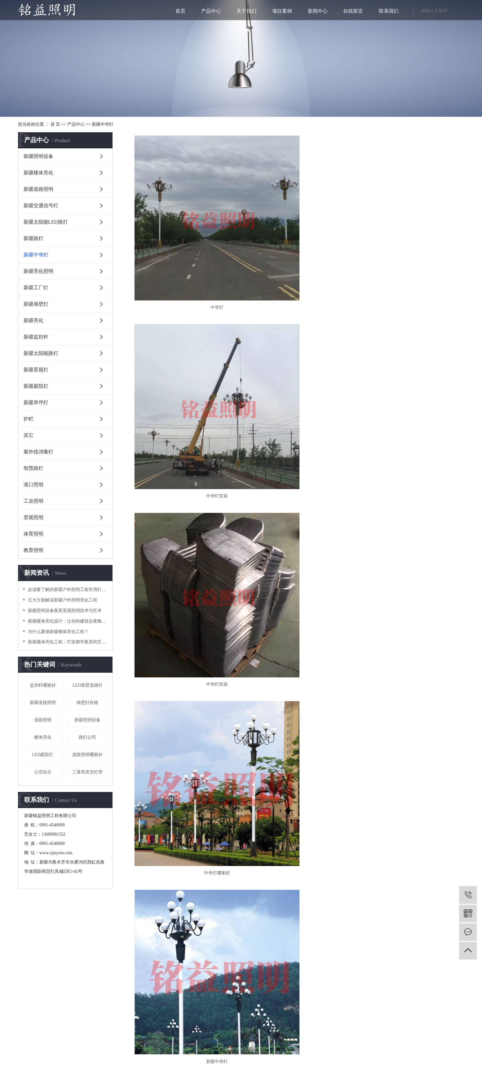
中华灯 (183, 240)
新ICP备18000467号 (155, 970)
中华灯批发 (183, 482)
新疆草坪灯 (36, 402)
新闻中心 (318, 11)
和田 (296, 1062)
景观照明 (33, 517)
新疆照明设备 (38, 156)
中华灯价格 (297, 482)
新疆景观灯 (36, 369)
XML (263, 1050)
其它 (28, 435)
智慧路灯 (33, 468)
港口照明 (33, 484)
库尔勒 (237, 1062)
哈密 (255, 1062)
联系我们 (389, 11)
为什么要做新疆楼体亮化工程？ (58, 631)
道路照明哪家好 (87, 754)
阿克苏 (278, 1062)
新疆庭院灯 (36, 386)
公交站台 (42, 772)
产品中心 (211, 11)
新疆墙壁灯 (36, 304)
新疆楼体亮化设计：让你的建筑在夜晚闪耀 (67, 621)
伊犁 (247, 1062)
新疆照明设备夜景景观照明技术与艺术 (64, 610)
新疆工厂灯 (36, 287)
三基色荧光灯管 (87, 772)
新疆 (210, 1062)
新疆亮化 (33, 320)
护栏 (28, 419)
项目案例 (282, 11)
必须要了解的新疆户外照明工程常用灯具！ (67, 589)
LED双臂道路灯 (88, 685)
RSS (253, 1050)
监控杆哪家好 (43, 685)
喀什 (288, 1062)
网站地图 (240, 1050)
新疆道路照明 (38, 189)
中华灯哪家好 (183, 361)
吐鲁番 (265, 1062)
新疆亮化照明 (38, 271)
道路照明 (42, 720)
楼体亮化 (42, 737)
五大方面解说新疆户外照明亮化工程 (62, 600)
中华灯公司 (412, 361)
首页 (180, 11)
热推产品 (174, 1062)
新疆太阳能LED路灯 (46, 222)
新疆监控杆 (36, 336)
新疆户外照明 (299, 1056)
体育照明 (33, 533)
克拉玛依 (307, 1062)
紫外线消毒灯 (38, 451)
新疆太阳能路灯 (41, 353)
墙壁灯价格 (87, 702)
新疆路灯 (33, 238)
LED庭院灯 (42, 754)
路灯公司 (87, 737)
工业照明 (33, 501)
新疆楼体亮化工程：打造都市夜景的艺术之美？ (67, 642)
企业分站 (222, 1050)
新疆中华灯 (102, 124)
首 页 (55, 124)
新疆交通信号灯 (41, 205)
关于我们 (246, 11)
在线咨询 (64, 932)
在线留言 (353, 11)
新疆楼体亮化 (38, 172)
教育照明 (33, 550)
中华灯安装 (297, 240)
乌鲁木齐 (223, 1062)
